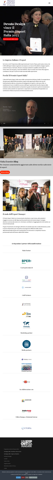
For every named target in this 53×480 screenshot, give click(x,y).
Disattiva (22, 477)
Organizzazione (7, 463)
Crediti (5, 468)
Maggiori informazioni (35, 477)
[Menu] (49, 3)
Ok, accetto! (17, 477)
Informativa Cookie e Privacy (10, 466)
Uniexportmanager (8, 456)
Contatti (5, 458)
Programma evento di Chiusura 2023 (11, 449)
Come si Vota (6, 461)
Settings (27, 477)
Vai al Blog (5, 172)
